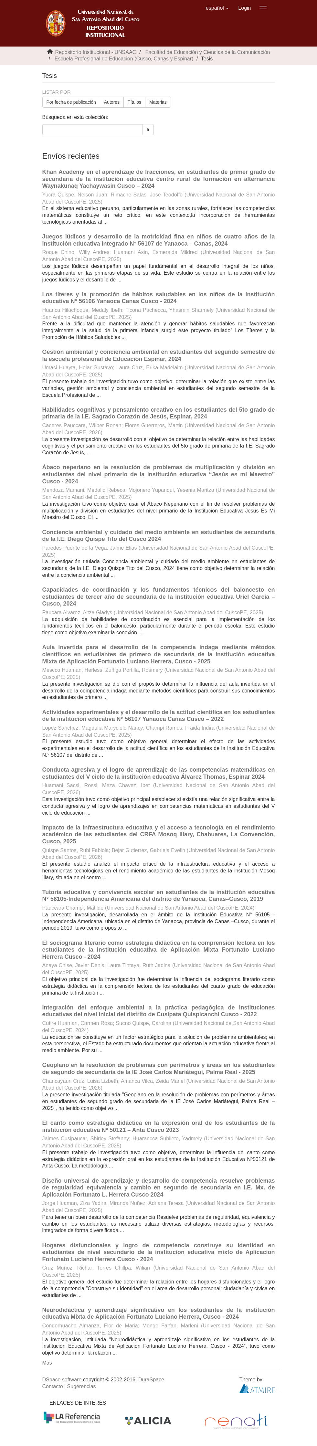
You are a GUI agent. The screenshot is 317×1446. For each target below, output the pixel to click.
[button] (217, 8)
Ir (148, 129)
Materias (158, 102)
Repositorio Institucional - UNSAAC (95, 52)
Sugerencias (81, 1386)
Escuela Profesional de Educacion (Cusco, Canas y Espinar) (124, 58)
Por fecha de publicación (71, 102)
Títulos (134, 102)
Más (47, 1363)
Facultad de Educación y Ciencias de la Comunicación (207, 52)
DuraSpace (151, 1379)
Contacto (52, 1386)
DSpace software (62, 1379)
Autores (112, 102)
